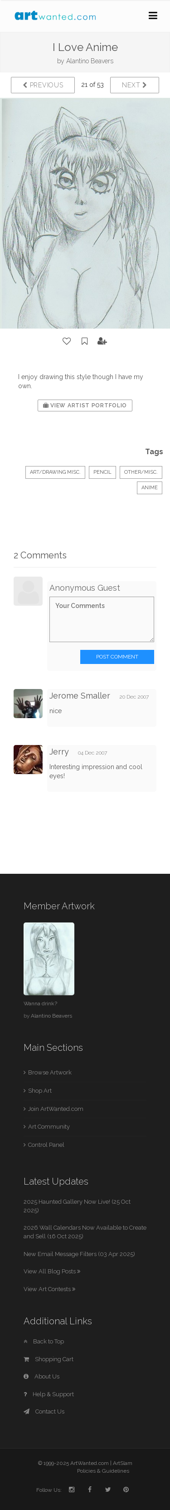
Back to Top (44, 1341)
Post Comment (117, 657)
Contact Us (44, 1411)
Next (134, 85)
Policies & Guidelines (103, 1471)
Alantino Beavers (89, 61)
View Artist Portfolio (85, 405)
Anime (149, 488)
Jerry (60, 751)
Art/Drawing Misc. (55, 472)
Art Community (49, 1126)
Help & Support (49, 1394)
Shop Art (40, 1090)
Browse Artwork (50, 1072)
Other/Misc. (141, 472)
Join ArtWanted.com (55, 1108)
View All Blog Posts (52, 1271)
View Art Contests (49, 1289)
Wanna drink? (40, 1003)
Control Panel (46, 1144)
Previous (43, 85)
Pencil (102, 472)
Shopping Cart (48, 1359)
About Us (41, 1376)
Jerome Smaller (79, 695)
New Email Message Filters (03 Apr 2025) (79, 1254)
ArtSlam (122, 1463)
